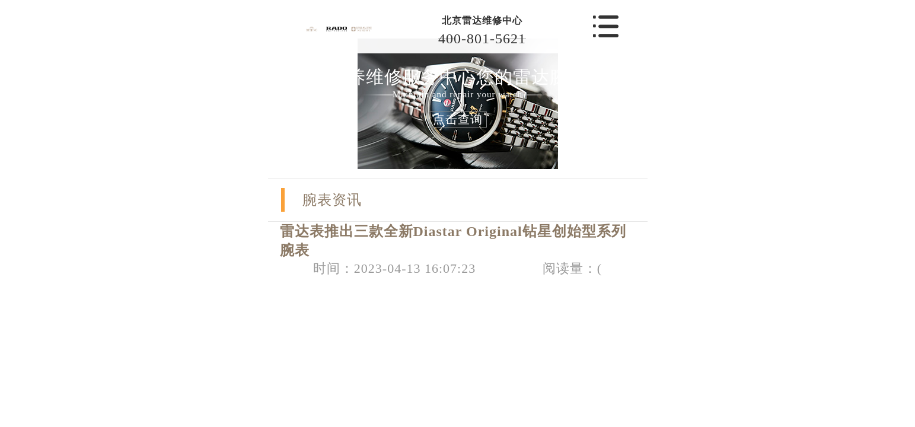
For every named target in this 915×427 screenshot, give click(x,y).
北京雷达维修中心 (482, 20)
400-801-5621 (482, 38)
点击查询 (458, 119)
